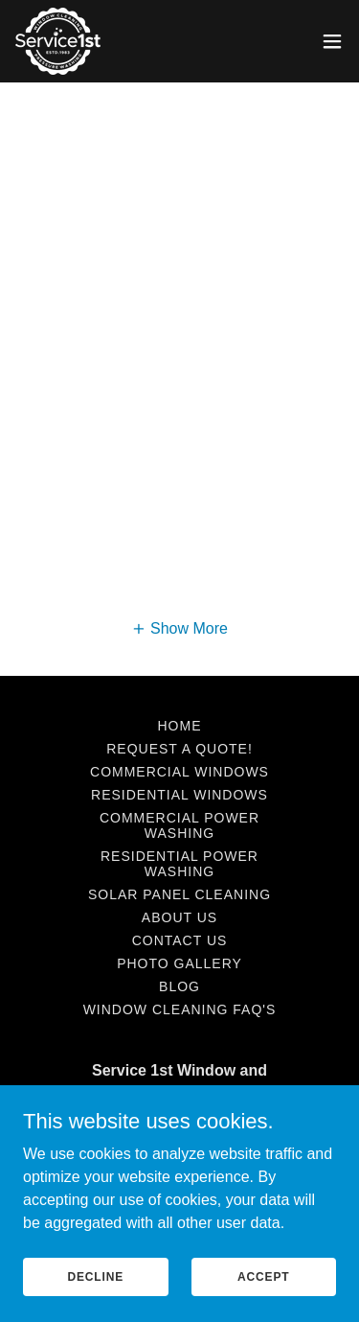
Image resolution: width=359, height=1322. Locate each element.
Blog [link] (179, 986)
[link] (58, 41)
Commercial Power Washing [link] (179, 825)
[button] (332, 41)
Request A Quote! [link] (179, 748)
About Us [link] (179, 917)
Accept (263, 1276)
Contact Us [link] (180, 940)
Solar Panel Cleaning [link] (179, 894)
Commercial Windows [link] (179, 771)
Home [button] (180, 725)
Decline (95, 1276)
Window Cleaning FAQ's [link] (180, 1009)
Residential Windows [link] (179, 794)
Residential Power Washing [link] (179, 863)
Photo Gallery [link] (179, 963)
